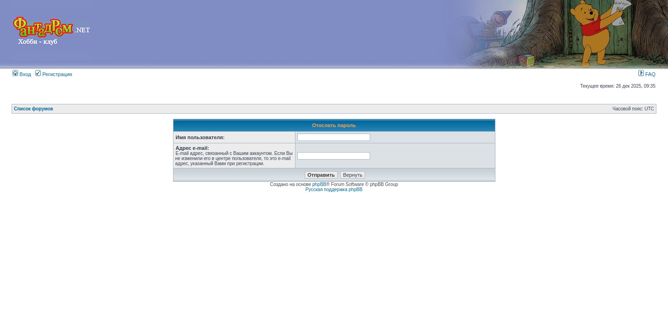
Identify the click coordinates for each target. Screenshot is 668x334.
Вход (22, 74)
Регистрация (53, 74)
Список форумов (33, 108)
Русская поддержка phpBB (333, 189)
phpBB (319, 184)
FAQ (646, 74)
